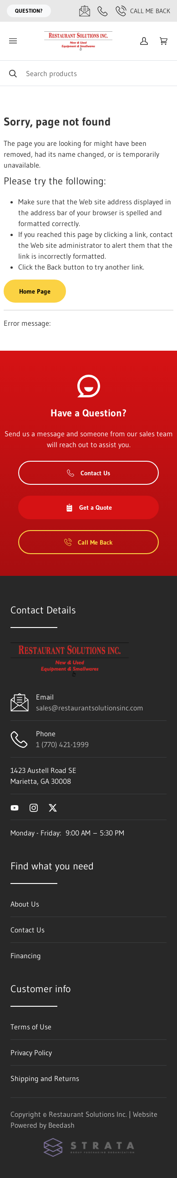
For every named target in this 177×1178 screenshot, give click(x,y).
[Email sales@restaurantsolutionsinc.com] (84, 10)
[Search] (88, 73)
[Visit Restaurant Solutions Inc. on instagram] (34, 806)
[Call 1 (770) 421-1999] (102, 10)
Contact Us (88, 473)
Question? (29, 10)
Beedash (61, 1125)
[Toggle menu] (13, 41)
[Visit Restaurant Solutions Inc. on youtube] (14, 806)
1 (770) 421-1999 (62, 744)
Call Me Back (143, 10)
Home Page (35, 291)
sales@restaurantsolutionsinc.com (89, 707)
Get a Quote (89, 507)
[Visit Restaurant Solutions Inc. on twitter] (53, 806)
